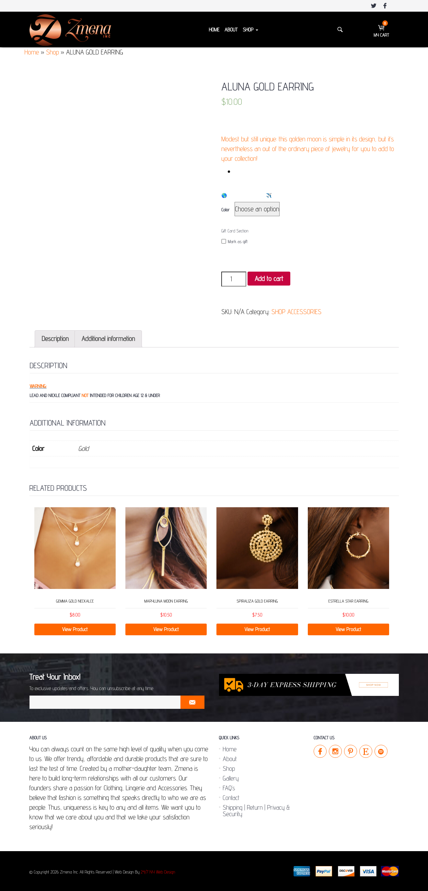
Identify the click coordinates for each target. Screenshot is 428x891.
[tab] (55, 338)
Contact (231, 798)
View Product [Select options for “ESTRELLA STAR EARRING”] (348, 629)
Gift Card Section (234, 231)
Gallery (231, 778)
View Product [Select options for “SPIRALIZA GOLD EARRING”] (257, 629)
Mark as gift (234, 241)
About (231, 30)
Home (214, 30)
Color (225, 210)
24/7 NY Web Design (158, 872)
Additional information (108, 338)
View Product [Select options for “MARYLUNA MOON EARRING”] (166, 629)
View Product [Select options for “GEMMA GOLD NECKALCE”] (75, 629)
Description (55, 338)
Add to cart (269, 279)
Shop (250, 30)
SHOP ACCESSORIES (296, 312)
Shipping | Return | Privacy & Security (256, 810)
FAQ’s (229, 788)
